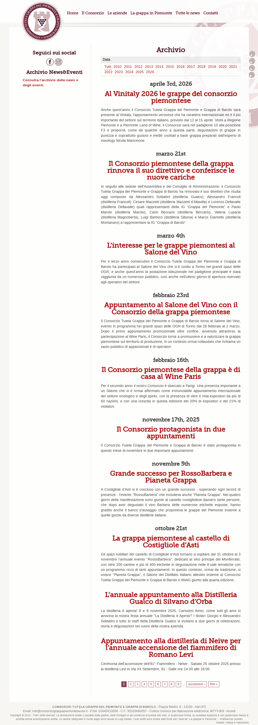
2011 (128, 67)
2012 (138, 67)
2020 (223, 67)
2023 (119, 72)
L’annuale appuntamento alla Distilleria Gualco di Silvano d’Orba (171, 598)
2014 (159, 67)
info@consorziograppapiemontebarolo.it (60, 711)
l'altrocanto (242, 722)
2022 (108, 72)
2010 (117, 67)
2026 (150, 72)
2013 (149, 67)
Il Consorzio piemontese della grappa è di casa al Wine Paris (170, 373)
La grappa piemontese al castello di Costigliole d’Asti (171, 541)
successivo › (196, 684)
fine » (214, 684)
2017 (191, 67)
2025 (140, 72)
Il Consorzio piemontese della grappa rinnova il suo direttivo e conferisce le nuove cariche (170, 170)
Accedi (231, 711)
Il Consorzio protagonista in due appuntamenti (171, 432)
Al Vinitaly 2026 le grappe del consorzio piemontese (171, 97)
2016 (181, 67)
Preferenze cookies (231, 719)
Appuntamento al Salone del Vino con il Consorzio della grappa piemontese (171, 308)
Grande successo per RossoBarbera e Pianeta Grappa (171, 476)
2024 (129, 72)
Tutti (107, 67)
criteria (229, 722)
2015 (170, 67)
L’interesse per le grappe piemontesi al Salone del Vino (171, 248)
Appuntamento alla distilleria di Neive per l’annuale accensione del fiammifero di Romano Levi (171, 647)
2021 (233, 67)
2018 (201, 67)
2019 (212, 67)
